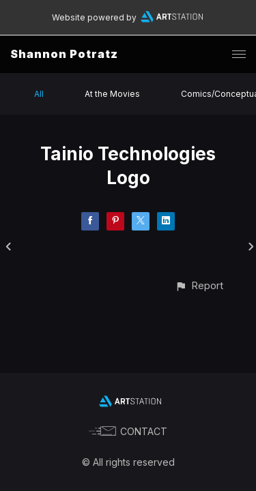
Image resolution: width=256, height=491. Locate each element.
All (39, 94)
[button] (199, 285)
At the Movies (112, 94)
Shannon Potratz (64, 54)
